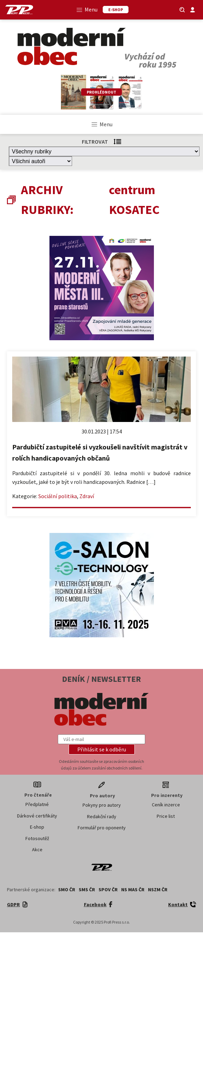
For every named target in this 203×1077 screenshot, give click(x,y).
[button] (102, 749)
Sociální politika (57, 496)
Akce (37, 849)
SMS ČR (87, 889)
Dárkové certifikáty (37, 816)
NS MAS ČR (133, 889)
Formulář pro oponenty (102, 827)
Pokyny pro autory (102, 805)
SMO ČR (66, 889)
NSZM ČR (157, 889)
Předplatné (37, 804)
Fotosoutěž (37, 838)
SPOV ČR (108, 889)
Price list (166, 816)
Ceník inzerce (166, 804)
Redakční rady (101, 816)
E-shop (37, 827)
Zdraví (86, 496)
